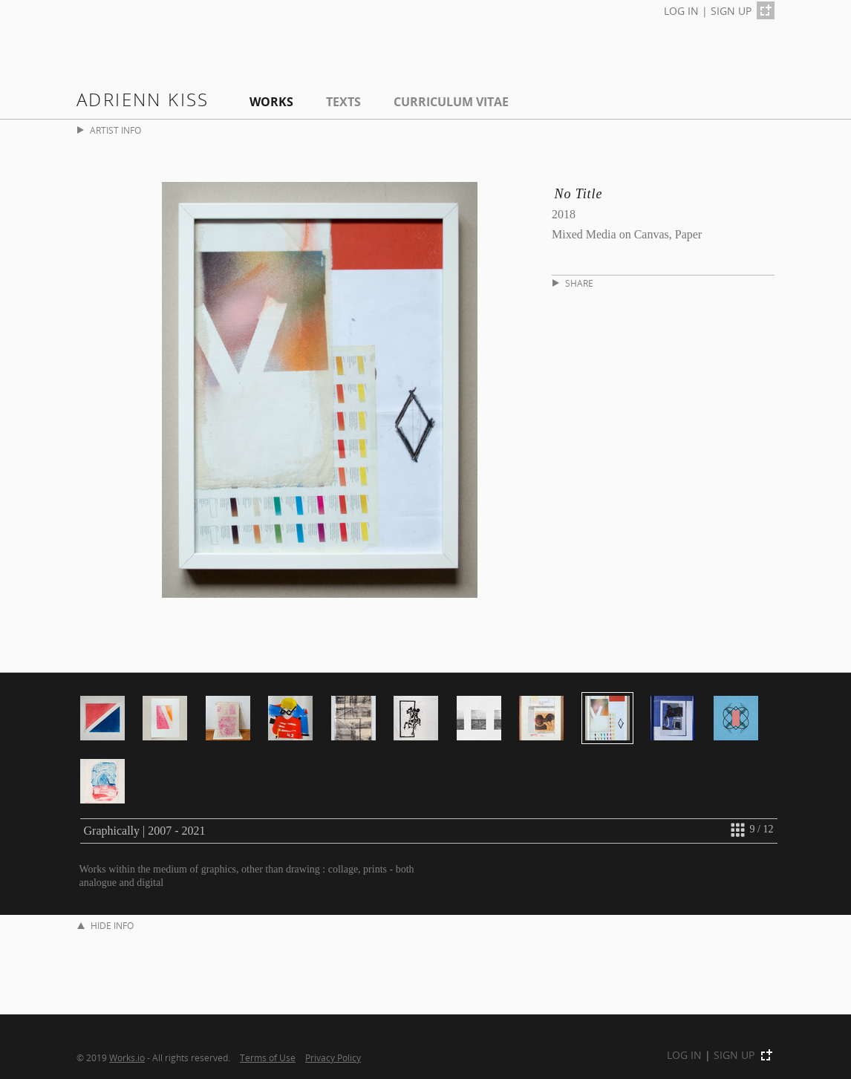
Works (271, 102)
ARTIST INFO (109, 130)
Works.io (127, 1057)
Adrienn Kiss (142, 99)
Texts (343, 102)
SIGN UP (731, 11)
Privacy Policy (333, 1057)
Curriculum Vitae (451, 102)
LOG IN (681, 11)
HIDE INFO (105, 925)
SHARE (572, 283)
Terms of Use (268, 1057)
